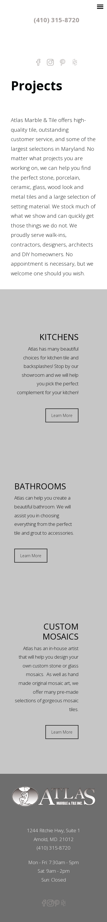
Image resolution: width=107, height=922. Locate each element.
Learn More (61, 415)
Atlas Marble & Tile (53, 40)
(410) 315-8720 (56, 19)
